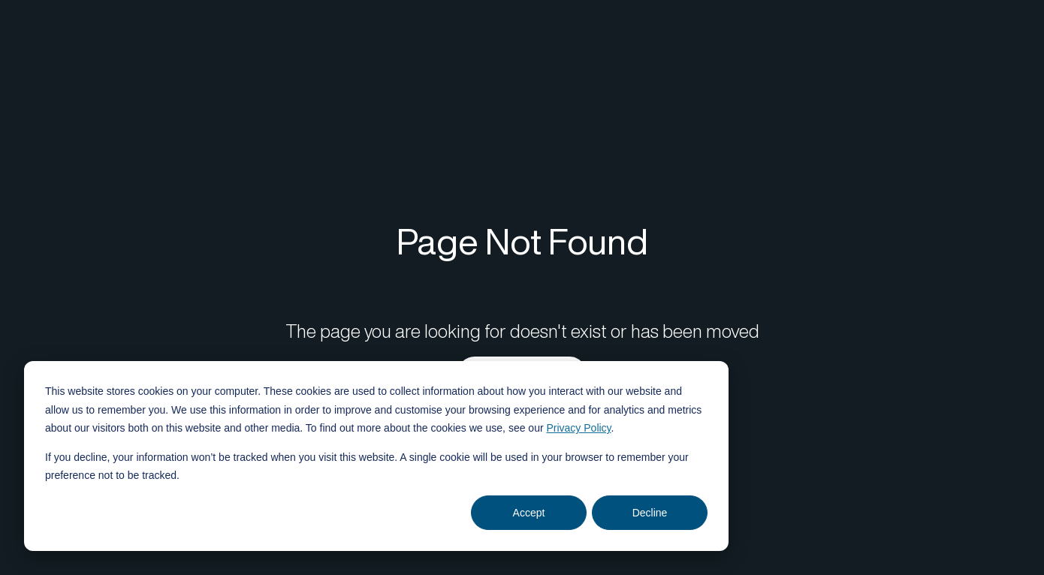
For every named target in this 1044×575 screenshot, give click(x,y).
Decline (650, 513)
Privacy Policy (578, 428)
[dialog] (376, 456)
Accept (529, 513)
